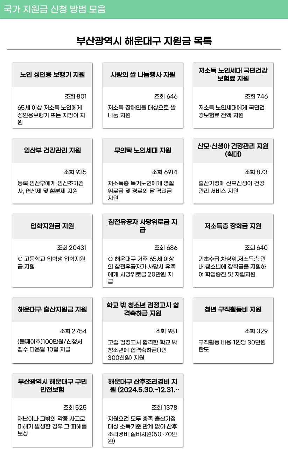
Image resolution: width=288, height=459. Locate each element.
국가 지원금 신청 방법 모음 (54, 10)
